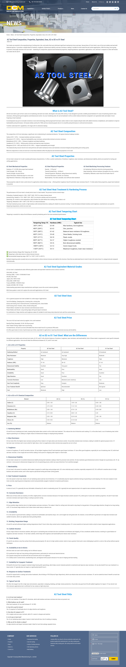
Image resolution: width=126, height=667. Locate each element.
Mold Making (30, 649)
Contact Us (84, 8)
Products (61, 8)
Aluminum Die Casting (32, 639)
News (72, 8)
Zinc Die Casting (31, 642)
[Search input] (103, 8)
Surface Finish (46, 8)
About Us (94, 2)
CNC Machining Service (32, 647)
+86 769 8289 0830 (36, 2)
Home (87, 2)
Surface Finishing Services (33, 644)
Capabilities (31, 8)
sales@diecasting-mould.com (16, 2)
